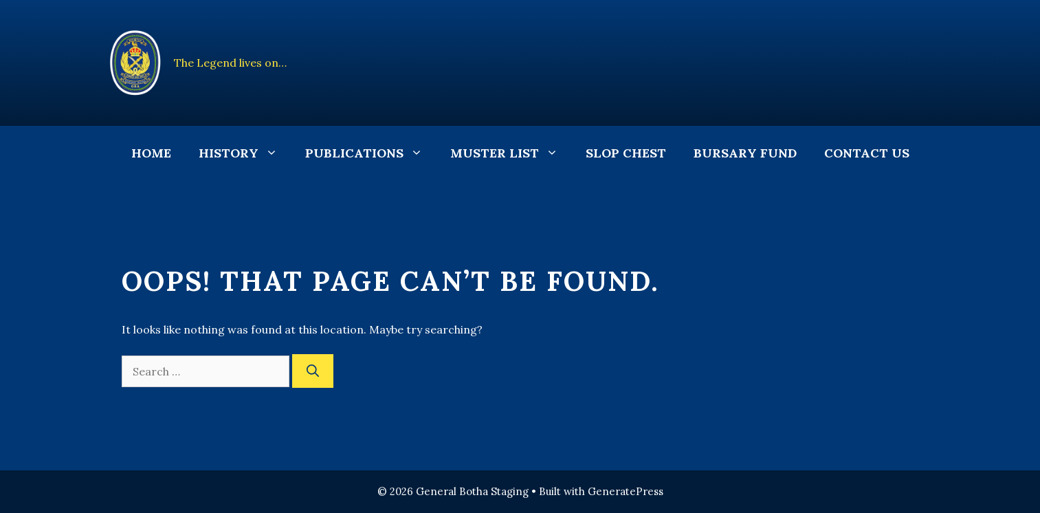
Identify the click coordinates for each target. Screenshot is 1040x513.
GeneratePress (625, 491)
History (245, 153)
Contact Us (866, 153)
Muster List (511, 153)
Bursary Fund (745, 153)
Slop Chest (626, 153)
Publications (370, 153)
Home (151, 153)
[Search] (312, 371)
